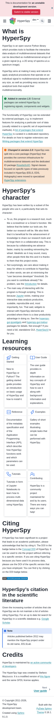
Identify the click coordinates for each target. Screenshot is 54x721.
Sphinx (20, 713)
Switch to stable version (26, 12)
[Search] (42, 21)
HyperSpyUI (42, 330)
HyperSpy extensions (15, 180)
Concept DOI (28, 549)
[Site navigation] (4, 21)
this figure (45, 676)
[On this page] (49, 21)
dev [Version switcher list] (34, 19)
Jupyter (20, 296)
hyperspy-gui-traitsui (37, 322)
